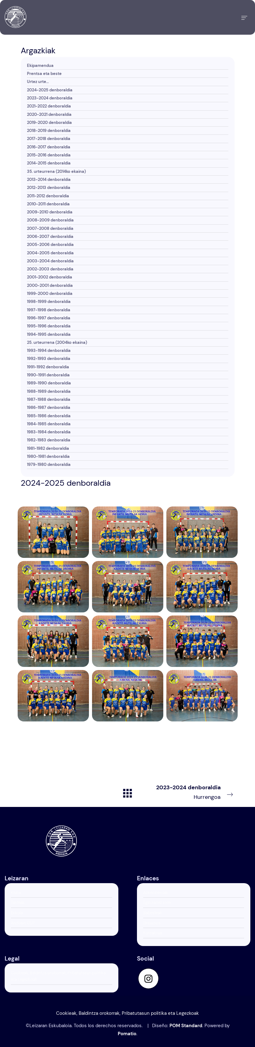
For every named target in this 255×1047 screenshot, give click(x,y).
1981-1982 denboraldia (48, 448)
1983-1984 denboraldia (49, 432)
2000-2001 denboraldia (50, 285)
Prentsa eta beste (44, 73)
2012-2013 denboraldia (48, 187)
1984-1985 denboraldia (49, 424)
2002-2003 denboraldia (50, 269)
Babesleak (152, 912)
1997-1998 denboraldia (48, 310)
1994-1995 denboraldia (49, 334)
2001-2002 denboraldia (49, 277)
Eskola (17, 912)
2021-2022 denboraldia (49, 106)
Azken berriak (155, 892)
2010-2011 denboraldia (48, 204)
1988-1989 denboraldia (49, 391)
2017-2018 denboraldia (48, 138)
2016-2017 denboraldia (48, 147)
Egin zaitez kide (157, 902)
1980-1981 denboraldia (48, 456)
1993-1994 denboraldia (49, 350)
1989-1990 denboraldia (49, 383)
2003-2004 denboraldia (50, 261)
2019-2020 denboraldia (49, 122)
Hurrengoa (195, 792)
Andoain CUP (23, 923)
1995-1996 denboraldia (49, 326)
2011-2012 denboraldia (48, 196)
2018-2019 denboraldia (49, 130)
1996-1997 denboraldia (48, 318)
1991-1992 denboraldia (48, 367)
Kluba (16, 892)
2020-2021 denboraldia (49, 114)
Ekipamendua (40, 65)
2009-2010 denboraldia (50, 212)
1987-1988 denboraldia (48, 399)
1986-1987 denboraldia (48, 407)
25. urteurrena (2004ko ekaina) (57, 342)
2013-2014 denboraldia (49, 179)
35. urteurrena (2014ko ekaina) (56, 171)
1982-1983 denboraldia (48, 440)
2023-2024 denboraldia (50, 98)
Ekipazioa (151, 923)
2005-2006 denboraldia (50, 244)
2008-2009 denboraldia (50, 220)
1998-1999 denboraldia (49, 301)
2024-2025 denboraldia (50, 90)
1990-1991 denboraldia (48, 375)
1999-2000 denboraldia (50, 293)
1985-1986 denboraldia (49, 415)
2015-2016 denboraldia (49, 155)
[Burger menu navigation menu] (244, 17)
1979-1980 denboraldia (49, 464)
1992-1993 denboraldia (48, 358)
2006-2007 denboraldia (50, 236)
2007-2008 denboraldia (50, 228)
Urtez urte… (38, 81)
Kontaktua (152, 932)
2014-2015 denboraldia (49, 163)
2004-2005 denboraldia (50, 253)
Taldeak (18, 902)
